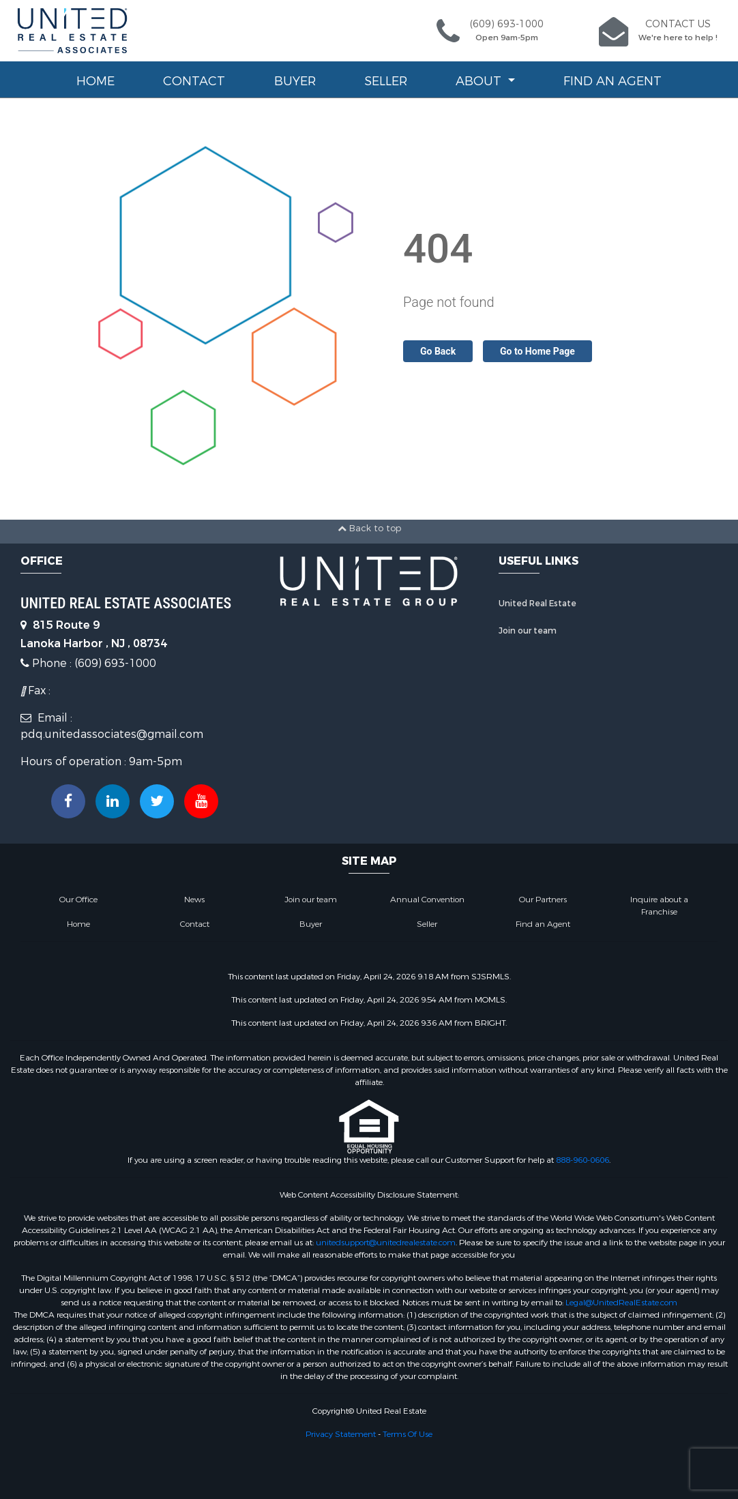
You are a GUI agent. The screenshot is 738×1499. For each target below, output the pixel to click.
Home (95, 81)
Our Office (78, 899)
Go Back (438, 351)
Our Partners (543, 899)
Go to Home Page (537, 351)
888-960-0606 (582, 1160)
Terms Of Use (407, 1434)
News (194, 899)
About (480, 81)
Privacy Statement (341, 1434)
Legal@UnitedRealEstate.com (621, 1302)
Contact (194, 81)
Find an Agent (612, 81)
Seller (385, 81)
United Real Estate (537, 603)
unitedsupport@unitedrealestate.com (386, 1242)
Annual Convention (427, 899)
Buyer (295, 81)
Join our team (528, 630)
